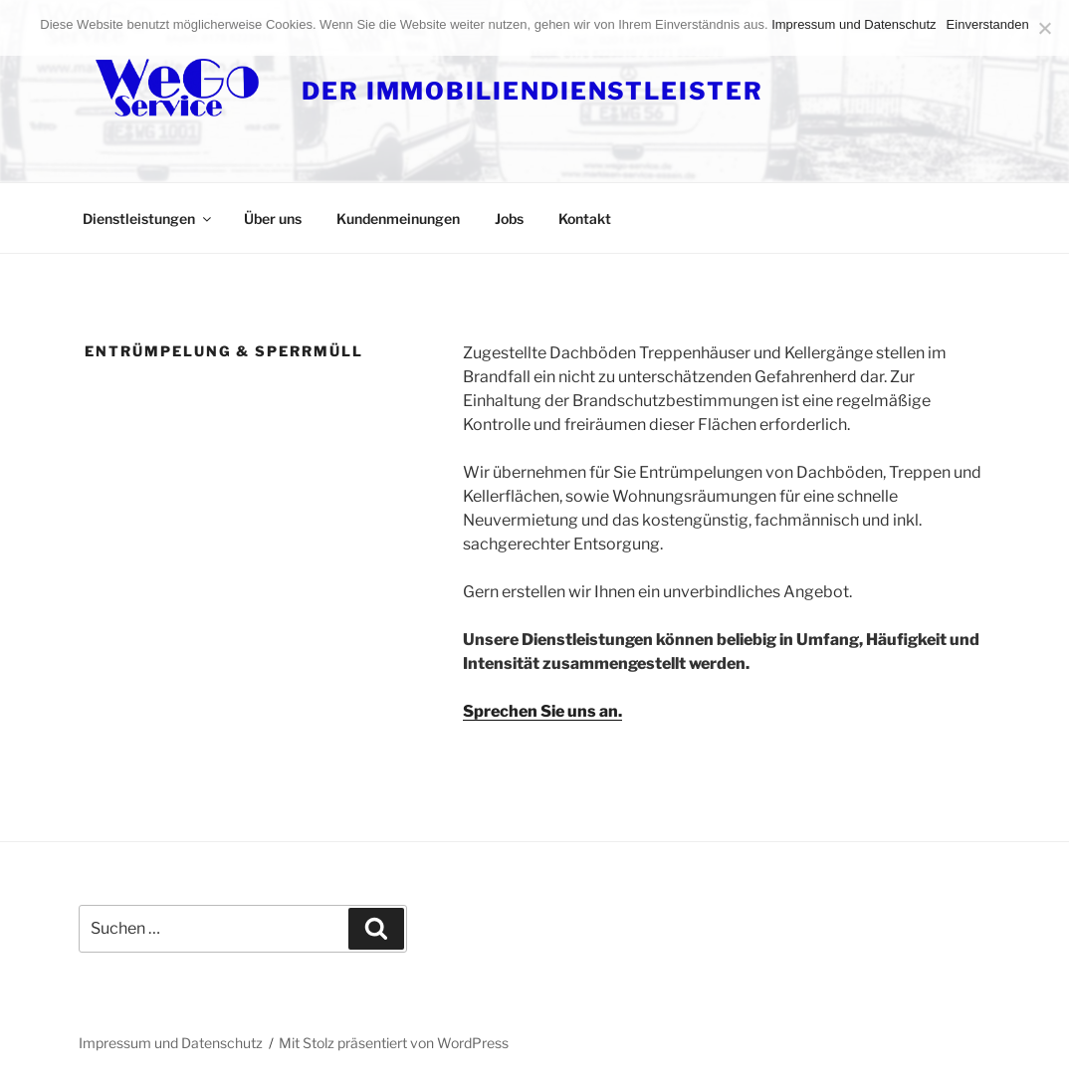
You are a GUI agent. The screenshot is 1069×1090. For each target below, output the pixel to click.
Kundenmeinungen (398, 218)
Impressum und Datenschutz (171, 1042)
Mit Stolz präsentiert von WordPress (394, 1042)
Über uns (273, 218)
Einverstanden (988, 24)
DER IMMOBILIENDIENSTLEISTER (532, 91)
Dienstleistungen (148, 218)
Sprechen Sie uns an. (542, 711)
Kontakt (584, 218)
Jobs (509, 218)
